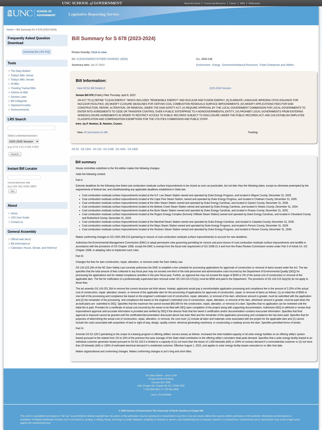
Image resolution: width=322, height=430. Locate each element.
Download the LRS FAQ (36, 51)
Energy (216, 64)
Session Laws (18, 96)
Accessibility (165, 394)
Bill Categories (19, 101)
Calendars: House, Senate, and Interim (34, 247)
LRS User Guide (20, 217)
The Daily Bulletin (20, 71)
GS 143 (97, 149)
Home (10, 29)
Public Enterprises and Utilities (277, 64)
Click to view (99, 52)
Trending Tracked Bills (23, 88)
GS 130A (86, 149)
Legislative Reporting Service (93, 14)
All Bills (15, 83)
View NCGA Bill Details (91, 88)
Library (232, 3)
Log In (154, 394)
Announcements (20, 109)
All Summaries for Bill (96, 132)
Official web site (21, 239)
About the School (192, 3)
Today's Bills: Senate (22, 79)
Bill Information (20, 243)
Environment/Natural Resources (240, 64)
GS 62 (75, 149)
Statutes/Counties (21, 105)
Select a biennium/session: (23, 135)
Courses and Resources (214, 3)
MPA (242, 3)
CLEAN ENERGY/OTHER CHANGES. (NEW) (102, 59)
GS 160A (121, 149)
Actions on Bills (19, 92)
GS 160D (132, 149)
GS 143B (108, 149)
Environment (203, 64)
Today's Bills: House (22, 75)
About (14, 213)
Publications (254, 3)
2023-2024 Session (220, 88)
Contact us (17, 222)
